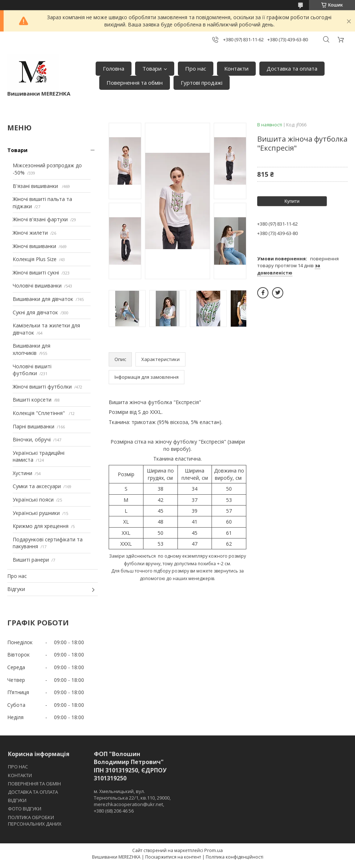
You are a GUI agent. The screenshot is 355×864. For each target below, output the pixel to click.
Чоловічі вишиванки (37, 285)
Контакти (236, 68)
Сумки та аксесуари (37, 486)
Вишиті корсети (32, 399)
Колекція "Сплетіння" (39, 413)
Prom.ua (213, 850)
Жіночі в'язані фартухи (40, 219)
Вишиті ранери (31, 559)
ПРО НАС (18, 766)
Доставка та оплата (292, 68)
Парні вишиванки (33, 426)
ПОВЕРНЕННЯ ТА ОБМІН (34, 783)
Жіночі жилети (30, 232)
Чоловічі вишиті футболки (32, 370)
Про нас (195, 68)
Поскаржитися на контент (173, 857)
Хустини (22, 473)
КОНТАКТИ (20, 775)
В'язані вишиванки (36, 186)
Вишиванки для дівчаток (43, 298)
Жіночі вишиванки (34, 246)
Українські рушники (36, 512)
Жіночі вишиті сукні (36, 272)
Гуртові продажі (201, 82)
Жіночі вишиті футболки (42, 386)
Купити (292, 201)
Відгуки (16, 589)
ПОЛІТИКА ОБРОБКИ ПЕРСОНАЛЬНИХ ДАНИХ (35, 820)
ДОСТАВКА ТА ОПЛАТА (33, 792)
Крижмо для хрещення (40, 526)
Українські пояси (33, 499)
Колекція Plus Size (35, 259)
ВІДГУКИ (17, 800)
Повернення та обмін (134, 82)
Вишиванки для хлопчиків (31, 349)
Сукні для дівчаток (35, 312)
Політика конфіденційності (234, 857)
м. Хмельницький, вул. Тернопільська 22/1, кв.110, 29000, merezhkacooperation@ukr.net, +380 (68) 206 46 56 (132, 801)
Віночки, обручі (32, 439)
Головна (113, 68)
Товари (152, 68)
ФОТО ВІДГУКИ (24, 808)
